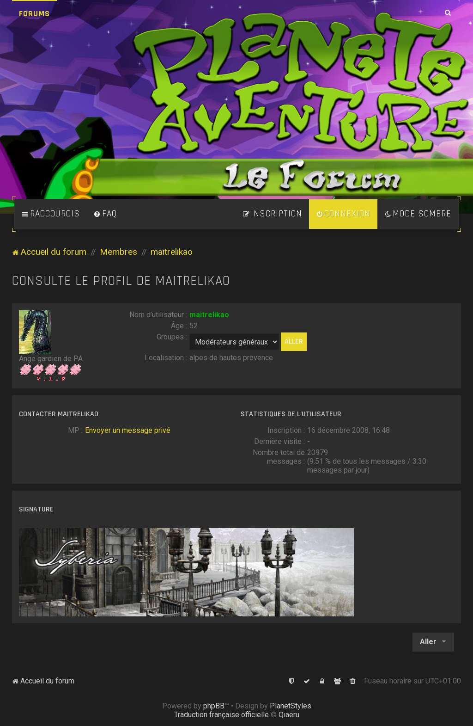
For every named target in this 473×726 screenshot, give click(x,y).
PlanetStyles (290, 705)
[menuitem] (105, 214)
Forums (34, 13)
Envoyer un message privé (127, 430)
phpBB (213, 705)
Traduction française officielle (221, 714)
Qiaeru (289, 714)
